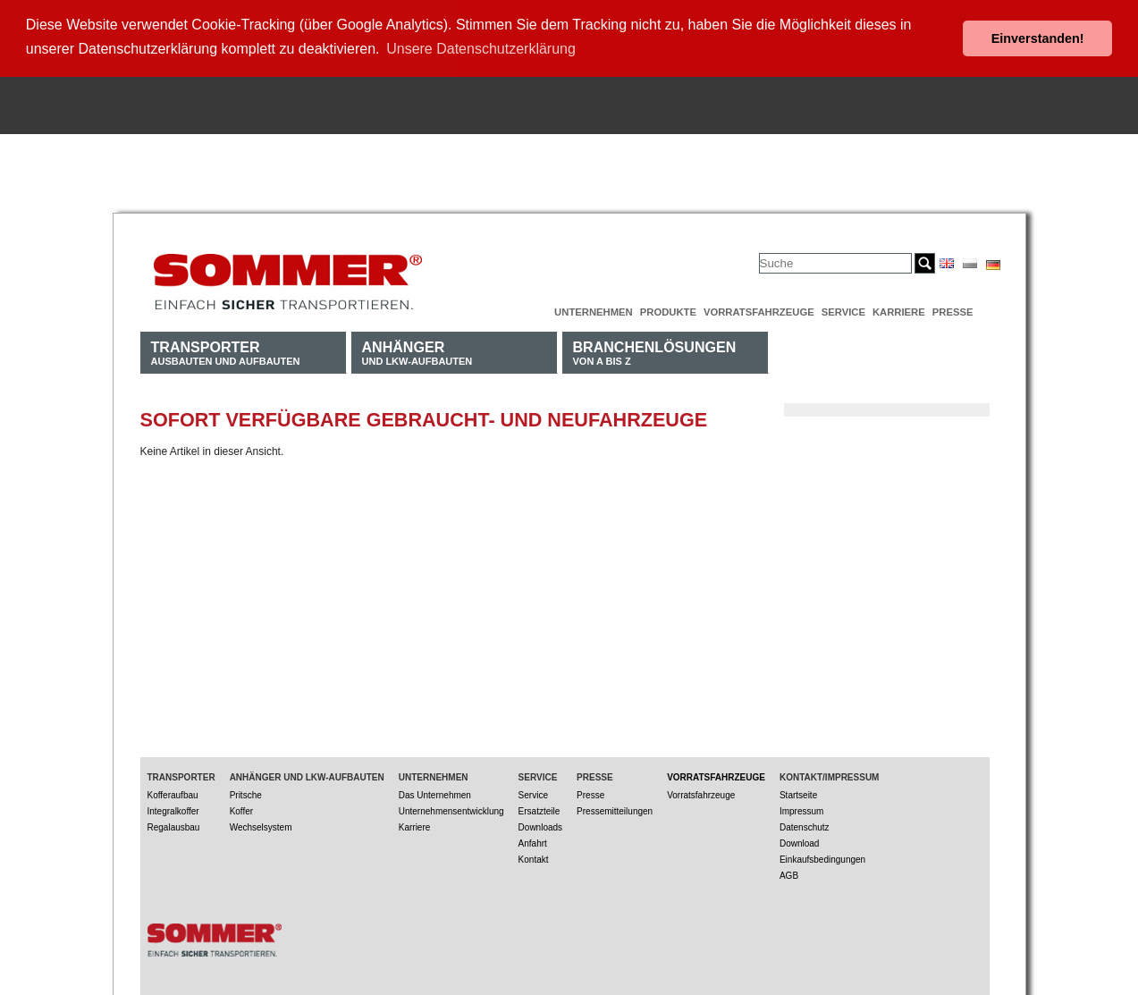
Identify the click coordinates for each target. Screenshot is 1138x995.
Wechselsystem (261, 824)
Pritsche (246, 792)
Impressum (801, 808)
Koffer (242, 808)
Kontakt (533, 856)
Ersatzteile (539, 808)
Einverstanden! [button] (1037, 38)
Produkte (668, 308)
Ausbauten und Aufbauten (225, 349)
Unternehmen (593, 308)
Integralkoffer (173, 808)
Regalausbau (174, 824)
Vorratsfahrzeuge (759, 308)
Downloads (540, 824)
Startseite (798, 792)
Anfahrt (532, 840)
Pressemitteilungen (615, 808)
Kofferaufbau (173, 792)
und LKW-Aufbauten (417, 349)
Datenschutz (805, 824)
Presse (953, 308)
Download (799, 840)
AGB (789, 872)
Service (843, 308)
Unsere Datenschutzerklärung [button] (481, 48)
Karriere (898, 308)
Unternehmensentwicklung (451, 808)
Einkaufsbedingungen (822, 856)
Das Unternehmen (435, 792)
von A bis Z (655, 349)
